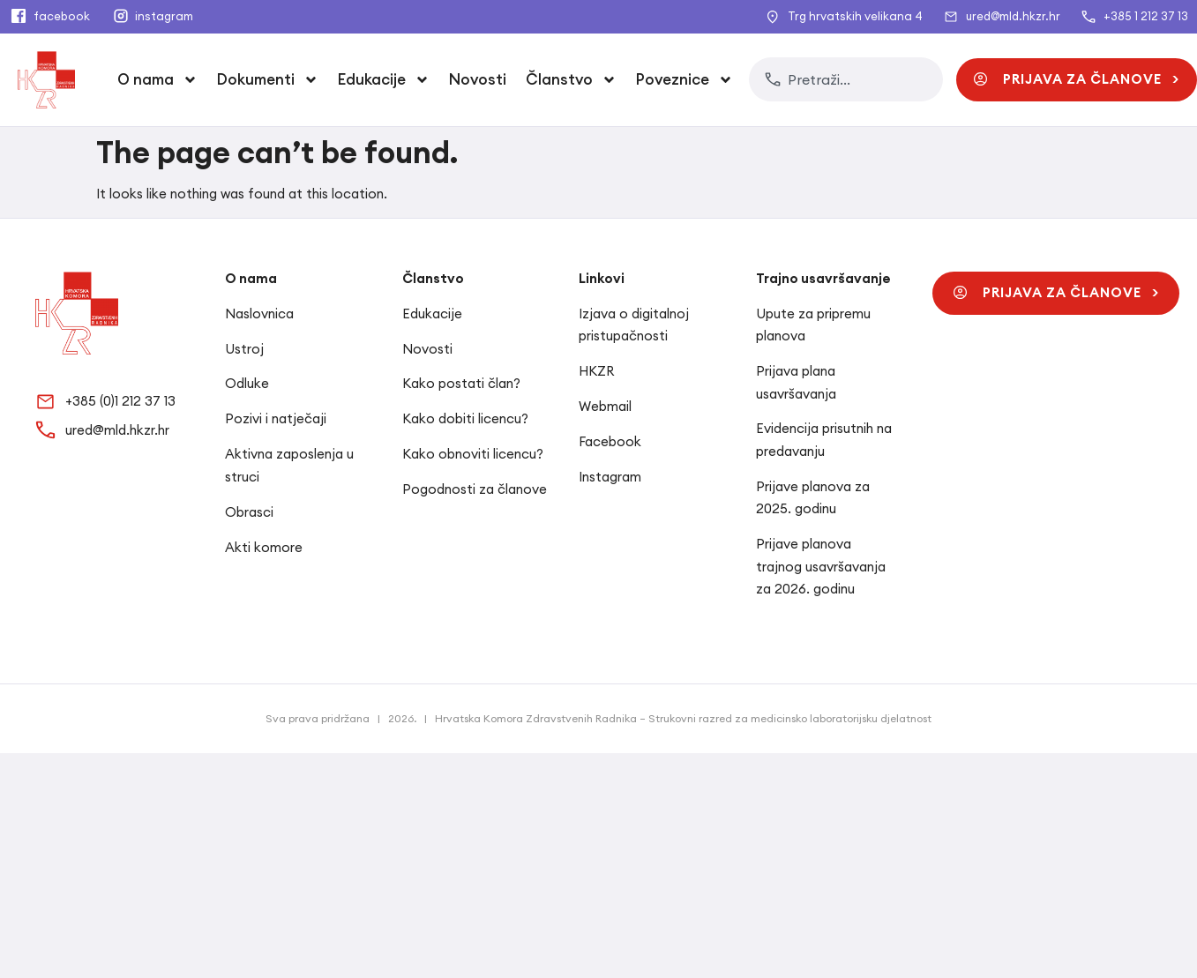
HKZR (596, 370)
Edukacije (384, 79)
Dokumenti (267, 79)
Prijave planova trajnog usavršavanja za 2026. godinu (821, 566)
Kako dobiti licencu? (465, 418)
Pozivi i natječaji (275, 418)
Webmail (605, 406)
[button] (1076, 79)
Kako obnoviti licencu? (472, 453)
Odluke (247, 383)
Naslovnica (259, 313)
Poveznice (684, 79)
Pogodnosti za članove (474, 489)
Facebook (610, 441)
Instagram (610, 476)
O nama (157, 79)
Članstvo (571, 79)
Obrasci (249, 512)
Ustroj (244, 348)
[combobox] (846, 79)
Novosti (477, 79)
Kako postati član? (461, 383)
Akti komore (264, 547)
